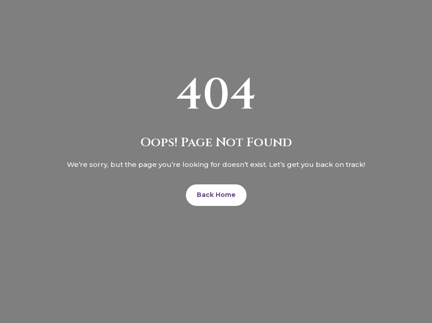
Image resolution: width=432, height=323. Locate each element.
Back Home (216, 195)
